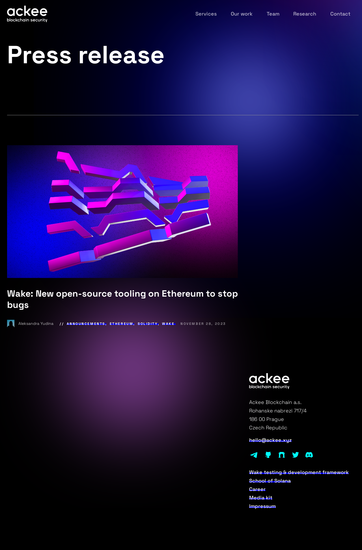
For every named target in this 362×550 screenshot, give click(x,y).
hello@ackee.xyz (270, 440)
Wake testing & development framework (299, 472)
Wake (168, 323)
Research (304, 14)
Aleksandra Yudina (31, 323)
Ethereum (121, 323)
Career (257, 489)
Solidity (148, 323)
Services (206, 14)
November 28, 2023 (203, 323)
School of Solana (270, 481)
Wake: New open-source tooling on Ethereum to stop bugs (122, 299)
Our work (242, 14)
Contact (340, 14)
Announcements (86, 323)
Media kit (260, 498)
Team (273, 14)
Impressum (262, 506)
